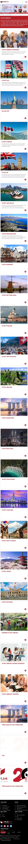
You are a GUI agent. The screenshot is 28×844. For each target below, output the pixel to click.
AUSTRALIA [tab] (19, 832)
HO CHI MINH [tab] (3, 832)
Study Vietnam (7, 602)
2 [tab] (14, 12)
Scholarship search (5, 807)
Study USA (5, 80)
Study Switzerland (9, 356)
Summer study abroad (6, 810)
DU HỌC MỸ (5, 111)
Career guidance (5, 808)
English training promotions (21, 807)
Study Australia (8, 203)
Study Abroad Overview (10, 50)
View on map (17, 838)
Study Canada (7, 142)
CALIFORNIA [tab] (3, 833)
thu (3, 755)
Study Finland (7, 326)
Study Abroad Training (10, 694)
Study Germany (7, 264)
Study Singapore (8, 418)
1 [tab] (13, 12)
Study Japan (6, 571)
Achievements (19, 819)
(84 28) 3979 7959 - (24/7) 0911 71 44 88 (10, 837)
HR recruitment (19, 818)
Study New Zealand (9, 234)
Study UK (5, 172)
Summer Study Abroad (10, 633)
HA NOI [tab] (8, 832)
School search (4, 805)
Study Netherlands (9, 295)
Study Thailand (7, 510)
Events (3, 816)
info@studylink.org (7, 838)
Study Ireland (7, 387)
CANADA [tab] (8, 833)
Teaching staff (19, 808)
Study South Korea (9, 541)
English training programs (21, 805)
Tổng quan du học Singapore (12, 725)
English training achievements (22, 810)
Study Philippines (8, 479)
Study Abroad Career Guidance (13, 663)
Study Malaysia (7, 448)
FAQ (17, 816)
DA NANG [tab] (13, 832)
